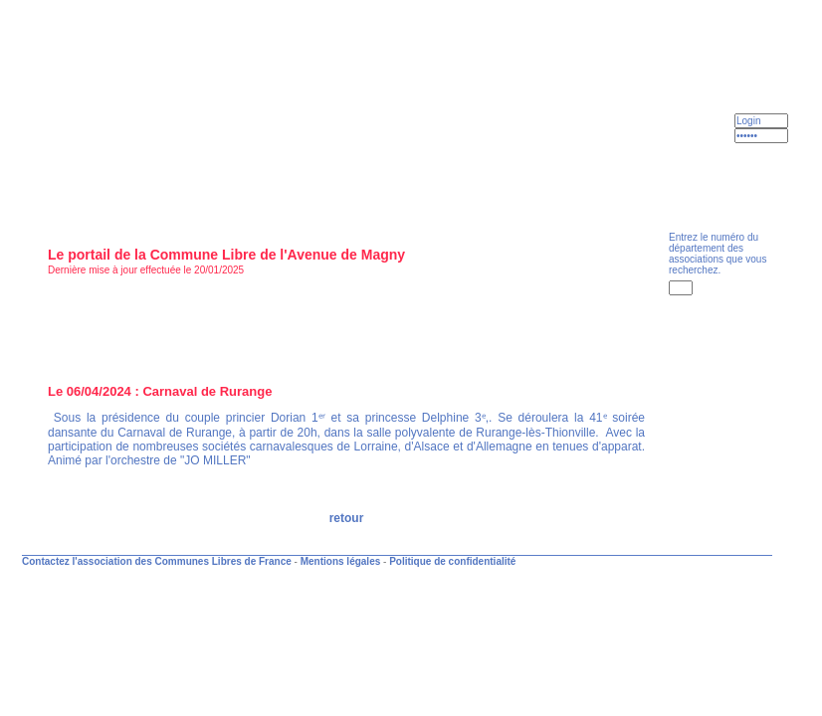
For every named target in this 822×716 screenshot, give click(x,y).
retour (346, 518)
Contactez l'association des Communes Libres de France (157, 561)
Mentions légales (341, 561)
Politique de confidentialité (452, 561)
